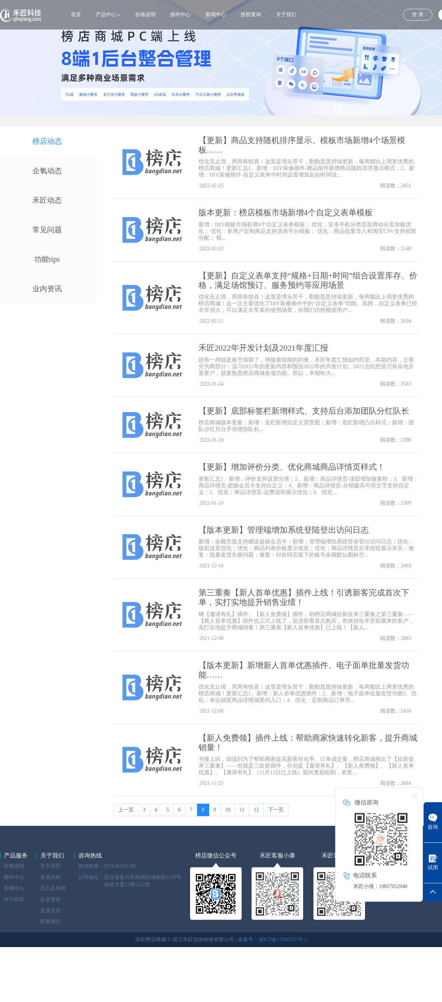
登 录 (418, 14)
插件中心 (180, 14)
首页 (76, 14)
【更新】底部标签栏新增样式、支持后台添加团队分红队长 (304, 410)
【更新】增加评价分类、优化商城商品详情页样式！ (292, 467)
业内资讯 (47, 289)
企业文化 (50, 910)
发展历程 (50, 877)
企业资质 (50, 899)
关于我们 (286, 14)
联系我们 (50, 921)
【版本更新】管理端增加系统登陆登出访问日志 (284, 530)
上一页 (126, 810)
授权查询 (251, 14)
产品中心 (106, 14)
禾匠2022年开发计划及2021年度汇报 (263, 347)
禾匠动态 (47, 200)
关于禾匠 (50, 866)
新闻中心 (216, 14)
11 (242, 810)
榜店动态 (47, 141)
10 (228, 810)
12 (256, 810)
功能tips (47, 259)
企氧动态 (47, 171)
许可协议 (14, 899)
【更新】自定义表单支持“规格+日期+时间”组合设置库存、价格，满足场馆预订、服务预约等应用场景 (308, 280)
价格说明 (145, 14)
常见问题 (47, 230)
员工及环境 (53, 888)
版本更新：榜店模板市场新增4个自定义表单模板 (286, 212)
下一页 (276, 810)
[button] (197, 108)
